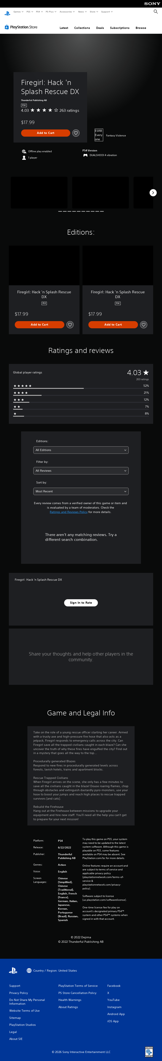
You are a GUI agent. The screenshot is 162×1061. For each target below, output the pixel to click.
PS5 (28, 11)
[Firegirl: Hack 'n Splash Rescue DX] (39, 189)
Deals (100, 24)
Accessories (65, 11)
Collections (82, 24)
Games (16, 11)
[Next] (153, 188)
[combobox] (80, 446)
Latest (64, 24)
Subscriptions (120, 24)
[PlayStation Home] (7, 12)
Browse (141, 24)
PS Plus (50, 11)
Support (105, 11)
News (81, 11)
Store (92, 11)
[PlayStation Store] (21, 23)
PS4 (38, 11)
